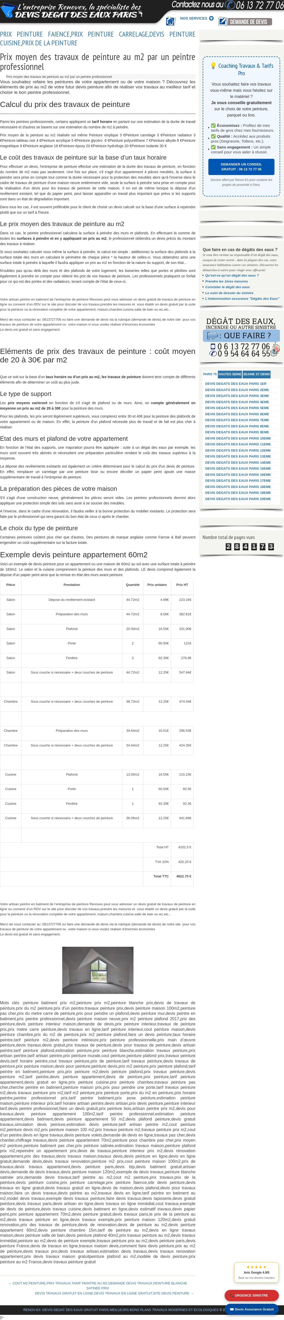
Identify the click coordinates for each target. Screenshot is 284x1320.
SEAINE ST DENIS (256, 374)
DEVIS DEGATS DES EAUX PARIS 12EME (238, 450)
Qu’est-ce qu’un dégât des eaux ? (232, 275)
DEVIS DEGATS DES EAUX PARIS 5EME (237, 408)
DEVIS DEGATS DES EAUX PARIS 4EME (237, 402)
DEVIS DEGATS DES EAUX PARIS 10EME (238, 438)
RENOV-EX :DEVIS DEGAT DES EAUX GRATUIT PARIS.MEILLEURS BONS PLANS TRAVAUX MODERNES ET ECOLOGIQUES (120, 1310)
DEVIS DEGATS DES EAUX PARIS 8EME (237, 426)
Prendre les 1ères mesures (226, 281)
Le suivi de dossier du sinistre (229, 293)
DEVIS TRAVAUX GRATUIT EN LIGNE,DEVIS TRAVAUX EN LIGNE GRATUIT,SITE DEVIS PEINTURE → (114, 1293)
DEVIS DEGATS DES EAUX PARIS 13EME (238, 456)
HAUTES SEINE (229, 374)
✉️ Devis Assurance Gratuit (252, 1309)
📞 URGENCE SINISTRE (249, 1295)
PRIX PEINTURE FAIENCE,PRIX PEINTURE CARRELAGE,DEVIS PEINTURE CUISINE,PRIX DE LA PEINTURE (97, 38)
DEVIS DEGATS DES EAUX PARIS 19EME (238, 493)
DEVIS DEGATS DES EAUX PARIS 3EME (237, 396)
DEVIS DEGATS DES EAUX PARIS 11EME (238, 444)
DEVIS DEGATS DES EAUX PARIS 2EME (237, 390)
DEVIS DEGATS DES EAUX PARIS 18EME (238, 487)
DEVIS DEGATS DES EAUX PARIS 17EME (238, 481)
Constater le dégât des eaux (227, 287)
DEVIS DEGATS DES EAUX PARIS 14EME (238, 462)
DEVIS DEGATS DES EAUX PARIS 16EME (238, 475)
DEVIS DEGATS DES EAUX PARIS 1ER (235, 384)
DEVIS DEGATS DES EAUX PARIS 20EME (238, 499)
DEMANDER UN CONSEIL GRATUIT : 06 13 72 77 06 (241, 166)
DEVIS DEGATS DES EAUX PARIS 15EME (238, 468)
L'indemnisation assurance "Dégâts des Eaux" (242, 299)
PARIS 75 (210, 374)
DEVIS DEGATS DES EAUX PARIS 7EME (237, 420)
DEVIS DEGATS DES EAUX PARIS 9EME (237, 432)
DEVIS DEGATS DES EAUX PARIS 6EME (237, 414)
